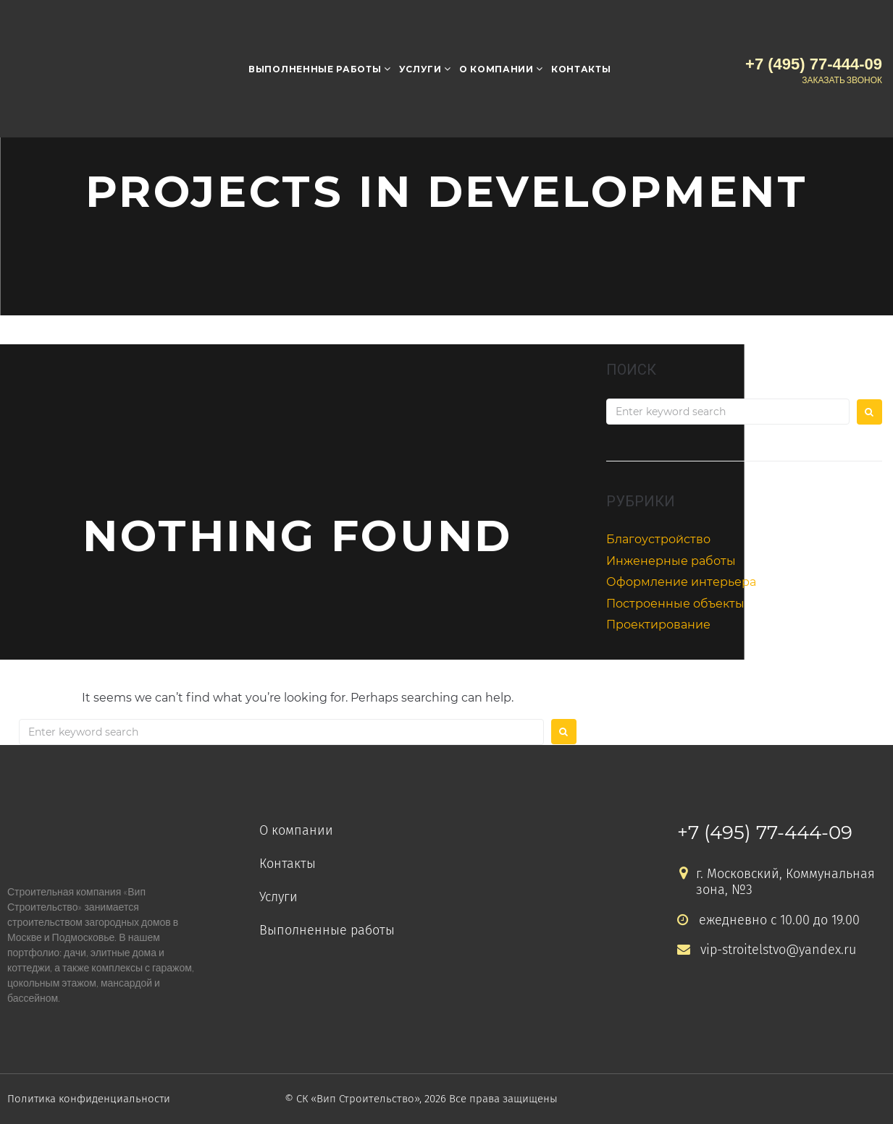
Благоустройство (658, 539)
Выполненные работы (315, 69)
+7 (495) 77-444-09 (764, 832)
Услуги (420, 69)
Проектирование (658, 624)
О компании (496, 69)
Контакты (581, 69)
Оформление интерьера (681, 582)
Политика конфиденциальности (89, 1098)
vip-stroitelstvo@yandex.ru (766, 950)
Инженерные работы (671, 561)
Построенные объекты (675, 603)
